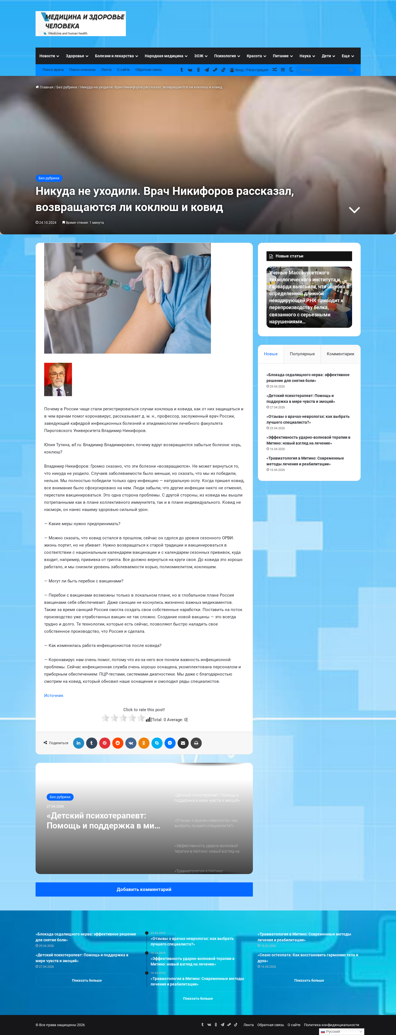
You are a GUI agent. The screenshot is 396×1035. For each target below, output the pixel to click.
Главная (44, 87)
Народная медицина (164, 56)
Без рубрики (66, 87)
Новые (271, 353)
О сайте (123, 70)
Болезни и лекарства (114, 56)
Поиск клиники (82, 70)
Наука (305, 56)
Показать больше (87, 980)
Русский (330, 1031)
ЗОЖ (198, 56)
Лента (106, 70)
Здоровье (75, 56)
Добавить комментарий (144, 889)
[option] (144, 818)
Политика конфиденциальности (331, 1025)
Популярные (302, 353)
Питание (281, 56)
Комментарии (340, 353)
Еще (346, 56)
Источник (53, 695)
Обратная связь (148, 70)
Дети (326, 56)
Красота (254, 56)
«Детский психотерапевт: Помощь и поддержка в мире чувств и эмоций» (105, 821)
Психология (225, 56)
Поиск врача (53, 70)
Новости (47, 56)
